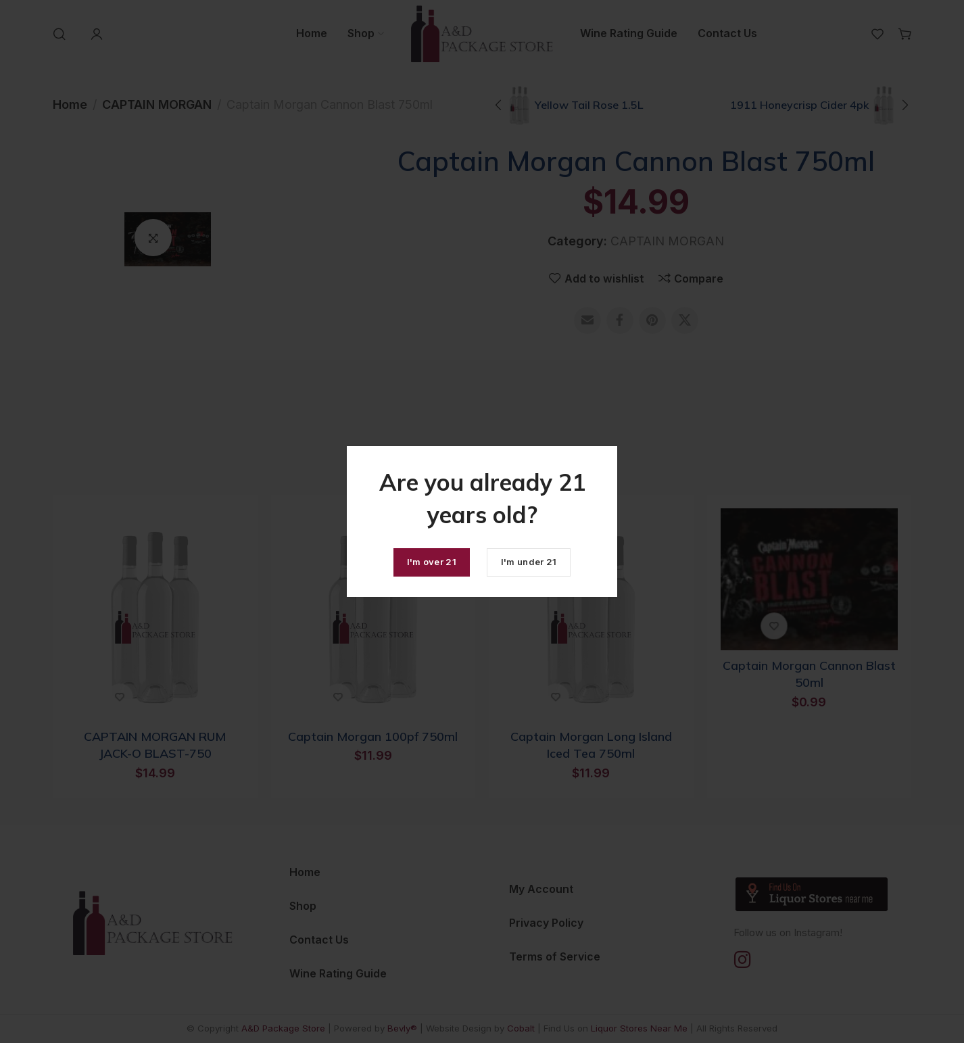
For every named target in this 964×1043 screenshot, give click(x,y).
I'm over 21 (431, 561)
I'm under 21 (529, 561)
